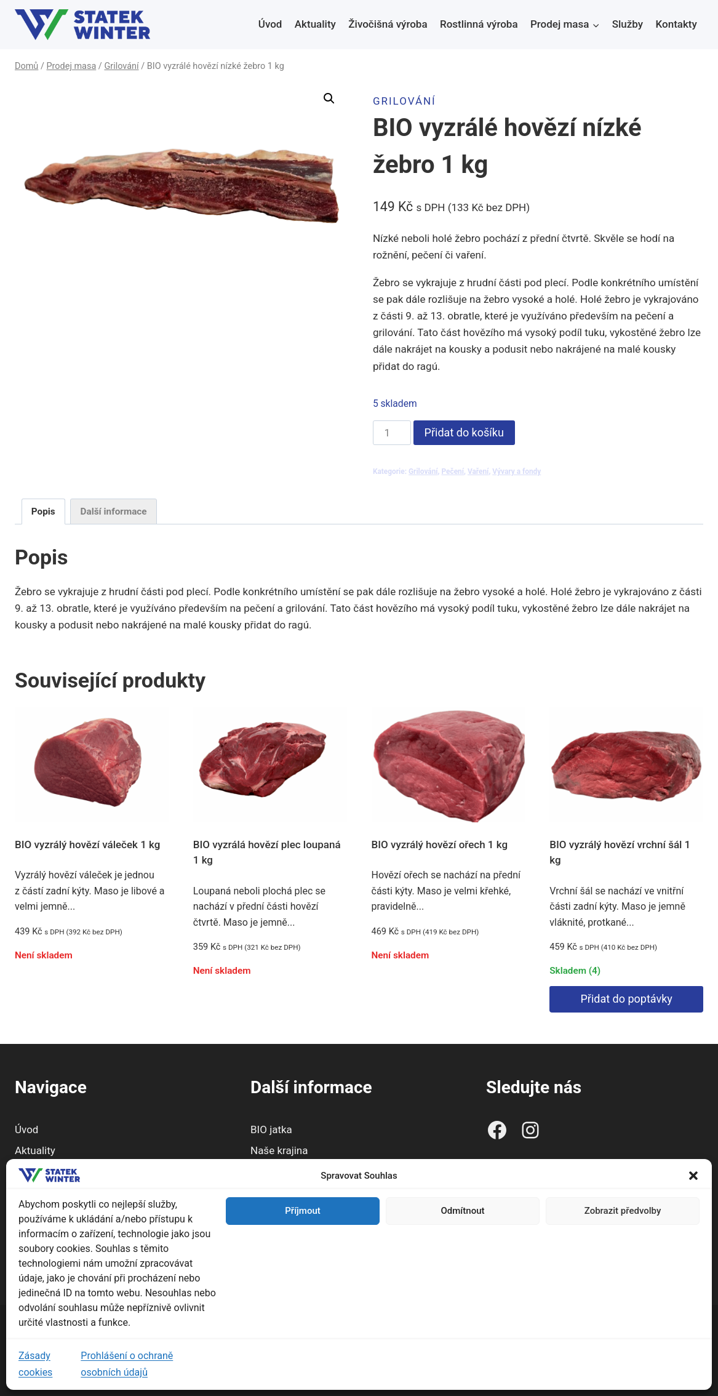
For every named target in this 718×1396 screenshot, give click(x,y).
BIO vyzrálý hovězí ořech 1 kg (440, 844)
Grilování (404, 101)
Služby (627, 24)
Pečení (452, 471)
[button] (693, 1175)
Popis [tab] (43, 511)
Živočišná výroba (387, 24)
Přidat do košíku (464, 432)
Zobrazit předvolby (622, 1210)
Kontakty (676, 24)
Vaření (478, 471)
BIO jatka (271, 1129)
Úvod (270, 24)
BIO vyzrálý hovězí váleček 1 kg (87, 844)
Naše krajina (279, 1150)
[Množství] (392, 432)
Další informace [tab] (114, 511)
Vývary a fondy (516, 471)
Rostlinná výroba (479, 24)
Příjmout (302, 1210)
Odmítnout (463, 1210)
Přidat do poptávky (626, 998)
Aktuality (315, 24)
